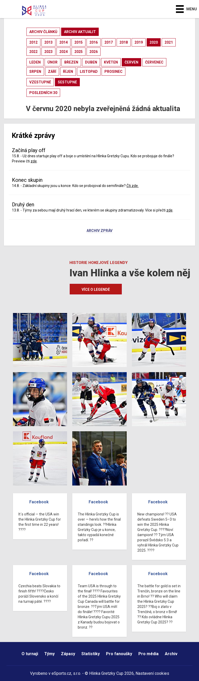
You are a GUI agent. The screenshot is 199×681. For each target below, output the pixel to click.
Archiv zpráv (99, 231)
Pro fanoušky (119, 653)
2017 (108, 42)
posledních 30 (43, 93)
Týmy (49, 653)
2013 (48, 42)
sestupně (67, 82)
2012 (33, 42)
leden (35, 62)
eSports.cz (61, 673)
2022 (33, 52)
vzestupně (40, 82)
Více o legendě (96, 289)
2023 (48, 52)
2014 (63, 42)
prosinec (113, 71)
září (52, 71)
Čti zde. (132, 186)
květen (111, 62)
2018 (123, 42)
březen (71, 62)
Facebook (39, 501)
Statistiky (90, 653)
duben (91, 62)
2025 (78, 52)
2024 (63, 52)
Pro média (148, 653)
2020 (154, 42)
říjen (68, 71)
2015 (78, 42)
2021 (169, 42)
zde (34, 161)
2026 (93, 52)
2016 (93, 42)
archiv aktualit (80, 32)
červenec (154, 62)
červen (131, 62)
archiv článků (43, 32)
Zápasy (68, 653)
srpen (35, 71)
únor (52, 62)
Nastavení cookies (152, 673)
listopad (89, 71)
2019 (138, 42)
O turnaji (30, 653)
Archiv (171, 653)
